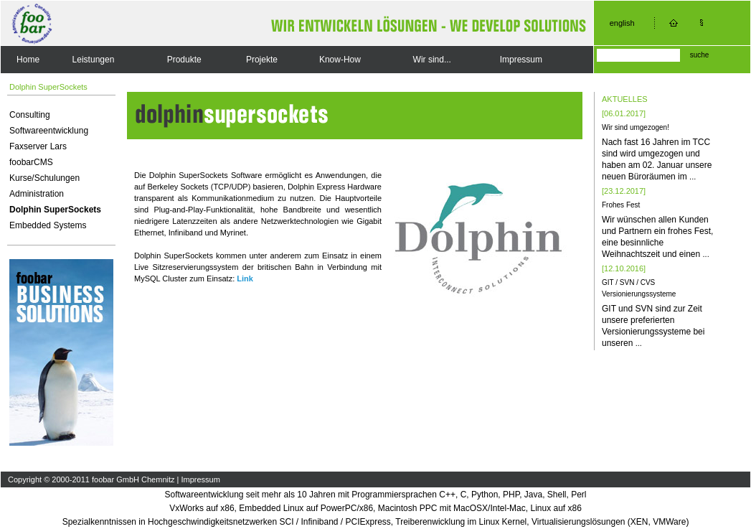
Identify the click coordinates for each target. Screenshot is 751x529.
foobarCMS (31, 162)
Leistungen (93, 60)
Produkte (184, 60)
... (692, 176)
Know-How (340, 60)
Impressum (521, 60)
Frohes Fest (621, 205)
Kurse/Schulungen (44, 178)
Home (27, 60)
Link (245, 278)
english (622, 23)
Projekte (262, 60)
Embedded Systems (47, 225)
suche (699, 55)
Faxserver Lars (38, 146)
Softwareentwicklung (48, 131)
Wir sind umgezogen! (635, 127)
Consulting (29, 115)
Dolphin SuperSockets (55, 210)
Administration (36, 194)
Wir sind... (432, 60)
